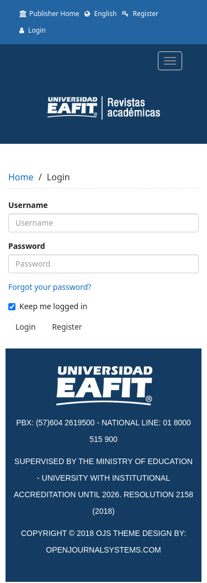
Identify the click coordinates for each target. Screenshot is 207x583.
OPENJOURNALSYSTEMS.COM (103, 549)
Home (21, 177)
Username (28, 205)
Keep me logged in (47, 306)
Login (32, 30)
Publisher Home (49, 13)
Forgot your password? (49, 287)
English (100, 13)
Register (140, 13)
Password (26, 246)
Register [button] (67, 326)
